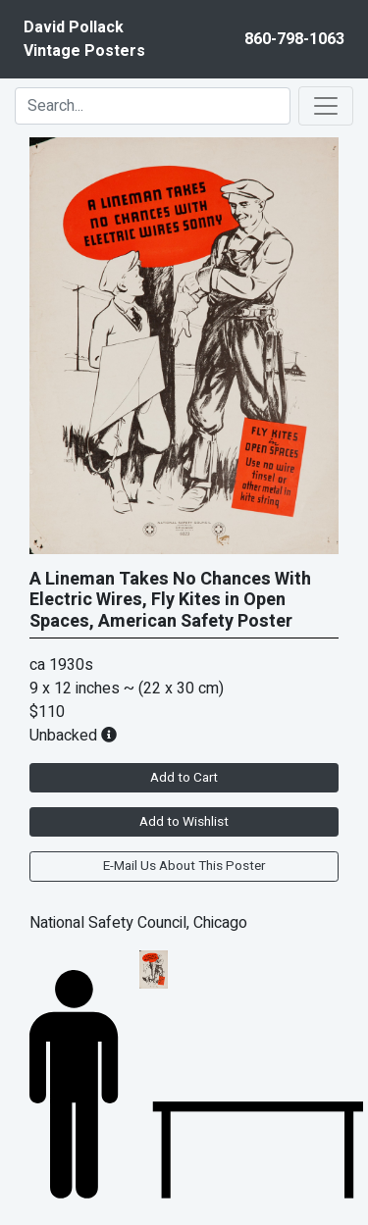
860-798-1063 (294, 39)
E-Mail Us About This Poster (184, 866)
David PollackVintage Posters (84, 39)
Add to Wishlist (184, 822)
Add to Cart (184, 778)
